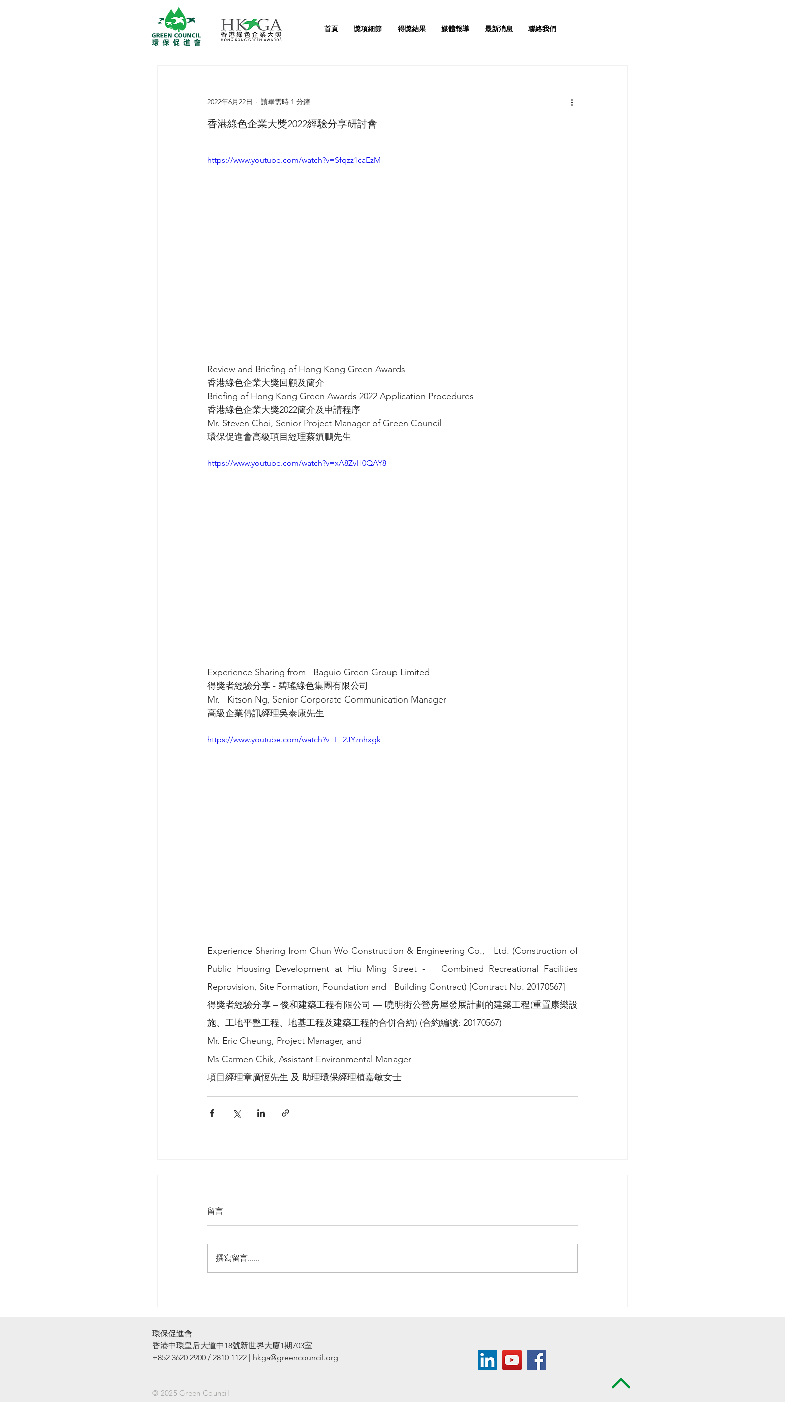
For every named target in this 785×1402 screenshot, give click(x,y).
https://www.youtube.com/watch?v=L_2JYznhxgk (294, 739)
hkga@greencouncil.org (295, 1357)
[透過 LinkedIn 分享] (261, 1113)
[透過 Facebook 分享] (212, 1113)
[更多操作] (572, 102)
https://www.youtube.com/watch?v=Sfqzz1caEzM (294, 160)
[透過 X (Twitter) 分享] (236, 1113)
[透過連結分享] (285, 1113)
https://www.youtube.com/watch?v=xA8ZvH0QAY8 (296, 463)
